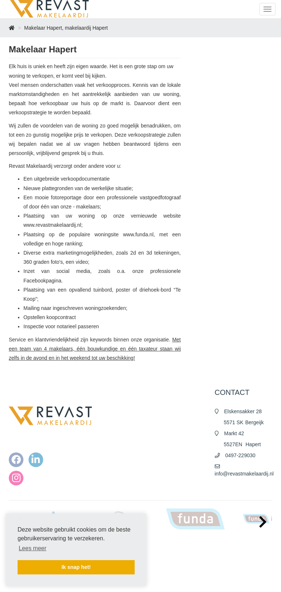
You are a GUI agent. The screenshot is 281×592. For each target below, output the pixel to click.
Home (155, 544)
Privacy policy (163, 566)
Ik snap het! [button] (76, 567)
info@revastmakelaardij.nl (244, 474)
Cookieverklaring (166, 573)
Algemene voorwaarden (173, 559)
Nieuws (157, 551)
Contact (157, 581)
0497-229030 (240, 455)
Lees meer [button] (32, 548)
